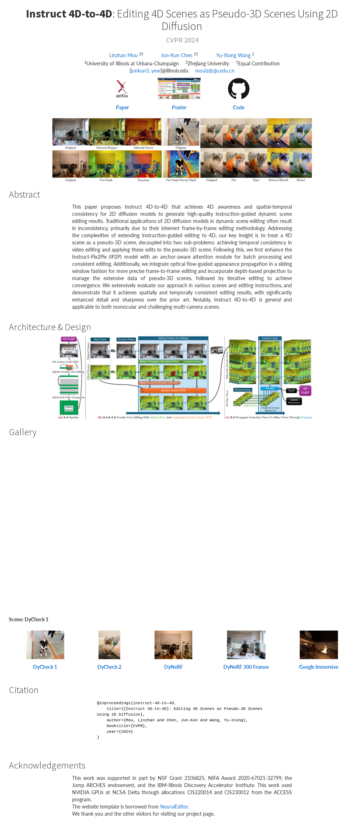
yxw (155, 71)
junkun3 (140, 71)
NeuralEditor (174, 806)
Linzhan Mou (124, 55)
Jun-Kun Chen (177, 55)
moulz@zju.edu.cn (214, 71)
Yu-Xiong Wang (234, 55)
